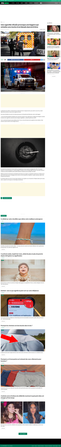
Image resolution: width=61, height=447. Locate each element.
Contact (36, 445)
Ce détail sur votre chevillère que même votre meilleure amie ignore (22, 219)
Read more (3, 249)
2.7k (12, 327)
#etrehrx (11, 445)
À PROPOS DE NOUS (54, 0)
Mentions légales (55, 445)
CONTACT (59, 0)
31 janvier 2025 (7, 327)
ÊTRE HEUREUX (5, 445)
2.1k (10, 221)
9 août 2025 (6, 221)
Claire (2, 221)
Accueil (33, 445)
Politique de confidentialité (48, 445)
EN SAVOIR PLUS (7, 198)
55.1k (53, 74)
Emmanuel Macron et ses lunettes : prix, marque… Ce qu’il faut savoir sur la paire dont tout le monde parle (53, 71)
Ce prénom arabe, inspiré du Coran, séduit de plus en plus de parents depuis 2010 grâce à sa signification (22, 255)
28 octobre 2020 (3, 29)
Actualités (50, 68)
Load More (53, 76)
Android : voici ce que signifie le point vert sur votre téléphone (20, 291)
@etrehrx (3, 327)
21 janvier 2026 (49, 74)
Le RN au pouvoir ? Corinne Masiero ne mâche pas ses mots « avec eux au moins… (53, 34)
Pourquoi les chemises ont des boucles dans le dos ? (16, 326)
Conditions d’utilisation (41, 445)
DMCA (59, 445)
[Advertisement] (30, 14)
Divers (8, 29)
